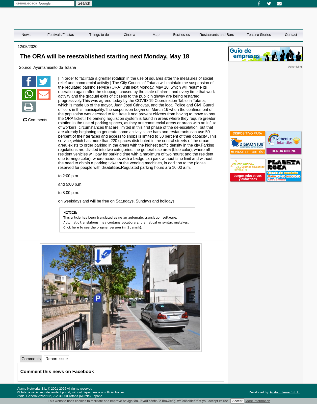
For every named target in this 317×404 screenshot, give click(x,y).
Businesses (181, 35)
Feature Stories (259, 35)
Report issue (57, 359)
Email (279, 3)
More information (257, 401)
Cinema (129, 35)
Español (287, 1)
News (26, 35)
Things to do (99, 35)
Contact (291, 35)
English (290, 1)
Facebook (259, 3)
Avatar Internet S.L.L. (285, 392)
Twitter (269, 3)
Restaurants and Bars (216, 35)
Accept (237, 401)
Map (156, 35)
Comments (35, 120)
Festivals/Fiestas (60, 35)
